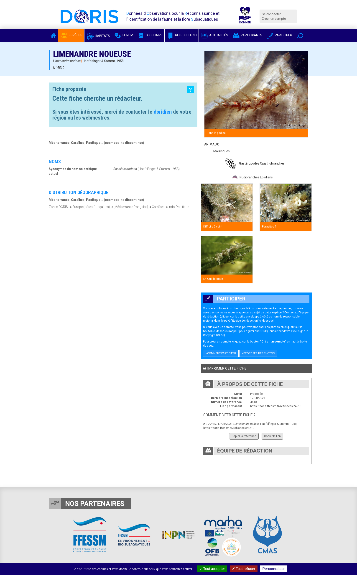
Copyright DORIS (213, 335)
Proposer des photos (258, 353)
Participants (247, 35)
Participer (279, 35)
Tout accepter (212, 569)
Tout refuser (243, 569)
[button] (300, 35)
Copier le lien (272, 436)
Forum (123, 35)
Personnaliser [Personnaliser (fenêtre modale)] (273, 569)
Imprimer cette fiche (224, 368)
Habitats (98, 36)
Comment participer (221, 353)
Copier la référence (244, 436)
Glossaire (150, 35)
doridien (163, 112)
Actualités (214, 35)
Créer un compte (274, 18)
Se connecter (271, 14)
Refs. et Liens (181, 35)
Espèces (71, 35)
